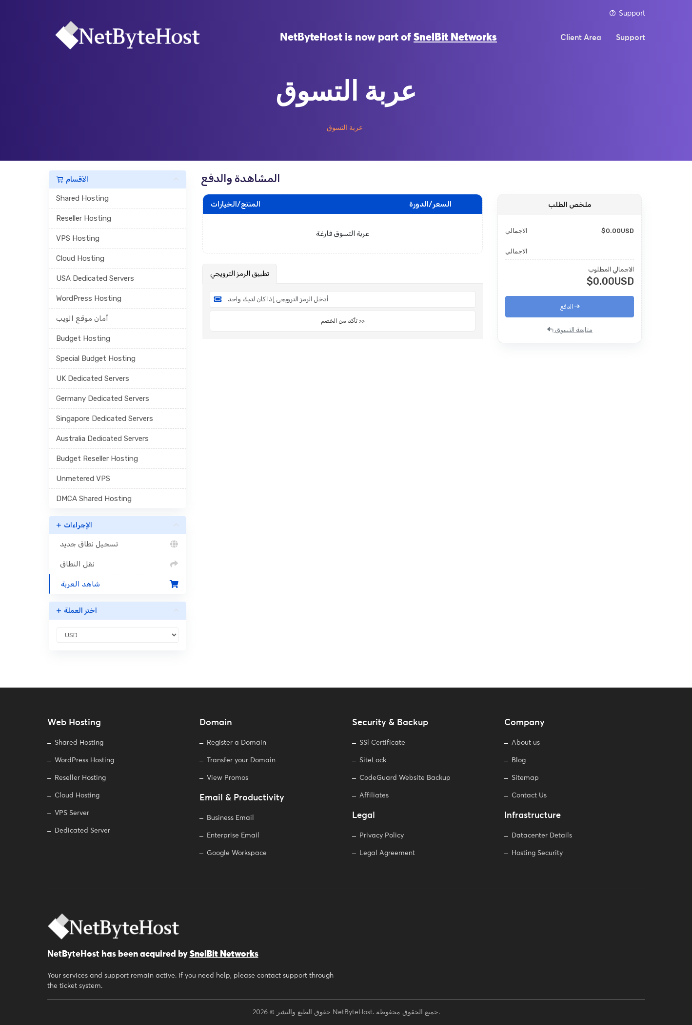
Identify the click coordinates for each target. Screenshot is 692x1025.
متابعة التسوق (570, 330)
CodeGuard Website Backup (405, 777)
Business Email (230, 818)
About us (526, 742)
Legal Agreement (387, 853)
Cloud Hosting (80, 258)
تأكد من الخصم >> (343, 320)
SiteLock (372, 760)
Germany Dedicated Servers (102, 398)
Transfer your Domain (241, 760)
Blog (519, 760)
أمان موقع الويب (82, 318)
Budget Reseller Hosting (97, 458)
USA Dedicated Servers (95, 278)
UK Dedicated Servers (92, 378)
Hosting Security (537, 853)
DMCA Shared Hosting (94, 498)
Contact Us (529, 795)
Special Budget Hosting (96, 358)
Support (627, 13)
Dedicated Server (82, 830)
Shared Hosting (82, 198)
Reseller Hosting (83, 218)
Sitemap (525, 777)
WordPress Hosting (88, 298)
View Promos (227, 777)
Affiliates (374, 795)
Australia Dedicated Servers (102, 438)
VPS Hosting (77, 238)
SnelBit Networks (455, 39)
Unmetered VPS (83, 478)
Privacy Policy (381, 835)
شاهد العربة (118, 584)
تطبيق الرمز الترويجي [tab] (239, 274)
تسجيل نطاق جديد (117, 544)
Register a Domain (236, 742)
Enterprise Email (233, 835)
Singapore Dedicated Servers (104, 418)
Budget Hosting (83, 338)
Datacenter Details (542, 835)
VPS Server (72, 813)
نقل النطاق (117, 564)
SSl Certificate (382, 742)
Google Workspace (237, 853)
